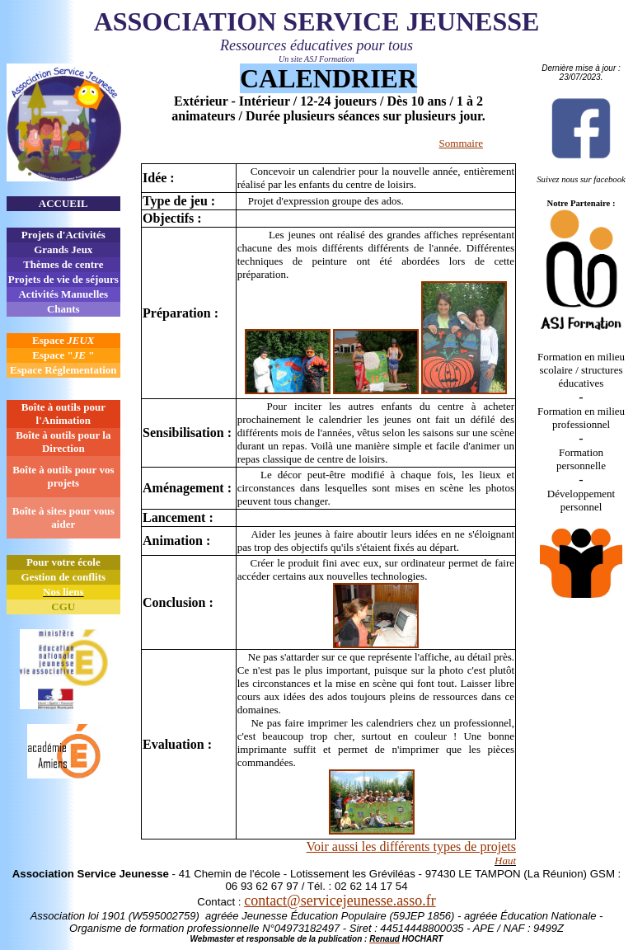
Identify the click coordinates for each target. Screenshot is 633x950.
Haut (505, 860)
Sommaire (461, 143)
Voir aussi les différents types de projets (411, 846)
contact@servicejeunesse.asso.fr (339, 900)
